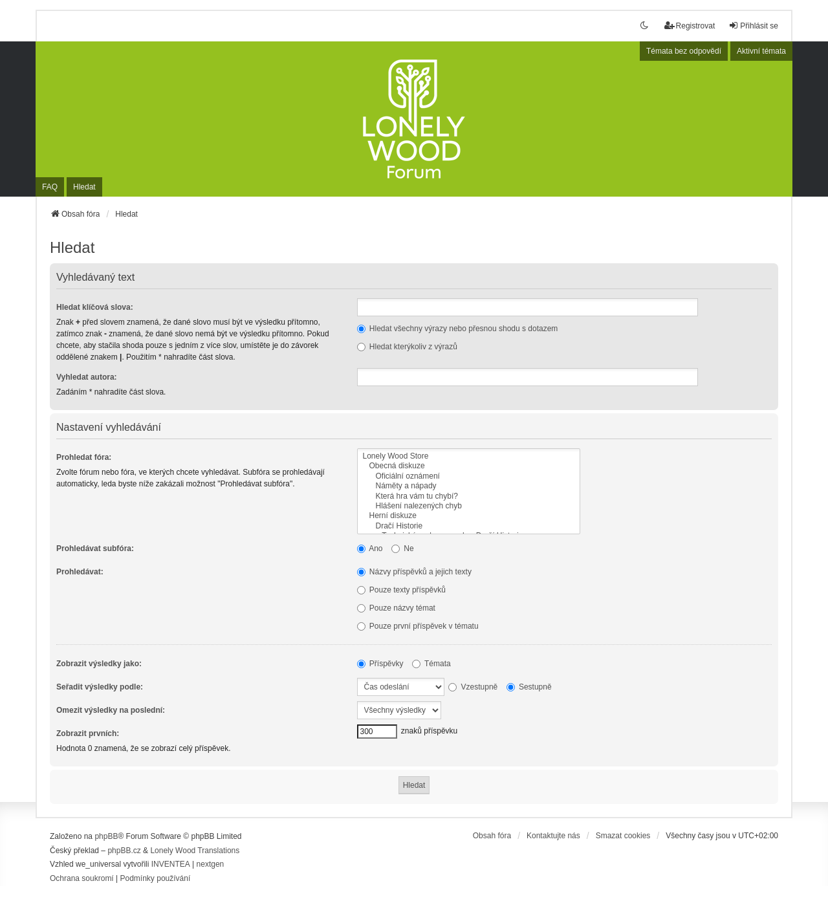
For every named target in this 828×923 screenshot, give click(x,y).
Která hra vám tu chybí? (469, 496)
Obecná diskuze (469, 466)
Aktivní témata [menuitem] (761, 51)
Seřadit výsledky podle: (99, 686)
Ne (402, 548)
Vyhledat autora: (86, 377)
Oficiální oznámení (469, 476)
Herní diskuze (469, 516)
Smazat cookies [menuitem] (623, 835)
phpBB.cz (123, 850)
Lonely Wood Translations (194, 850)
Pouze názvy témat (396, 608)
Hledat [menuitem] (84, 186)
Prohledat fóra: (83, 457)
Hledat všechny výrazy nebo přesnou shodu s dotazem (457, 328)
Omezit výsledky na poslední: (110, 710)
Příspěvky (380, 663)
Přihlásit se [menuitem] (753, 25)
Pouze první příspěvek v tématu (418, 626)
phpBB (106, 836)
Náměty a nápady (469, 486)
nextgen (210, 864)
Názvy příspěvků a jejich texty (414, 571)
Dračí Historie (469, 526)
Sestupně (529, 686)
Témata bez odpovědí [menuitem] (683, 51)
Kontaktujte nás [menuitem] (553, 835)
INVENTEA (170, 864)
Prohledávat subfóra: (95, 548)
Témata (431, 663)
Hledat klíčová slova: (94, 307)
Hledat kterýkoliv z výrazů (407, 346)
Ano (370, 548)
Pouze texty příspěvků (401, 589)
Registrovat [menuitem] (689, 25)
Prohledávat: (80, 571)
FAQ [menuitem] (50, 186)
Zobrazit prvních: (87, 733)
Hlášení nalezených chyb (469, 506)
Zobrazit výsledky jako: (99, 663)
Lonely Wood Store (469, 456)
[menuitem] (82, 879)
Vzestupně (472, 686)
